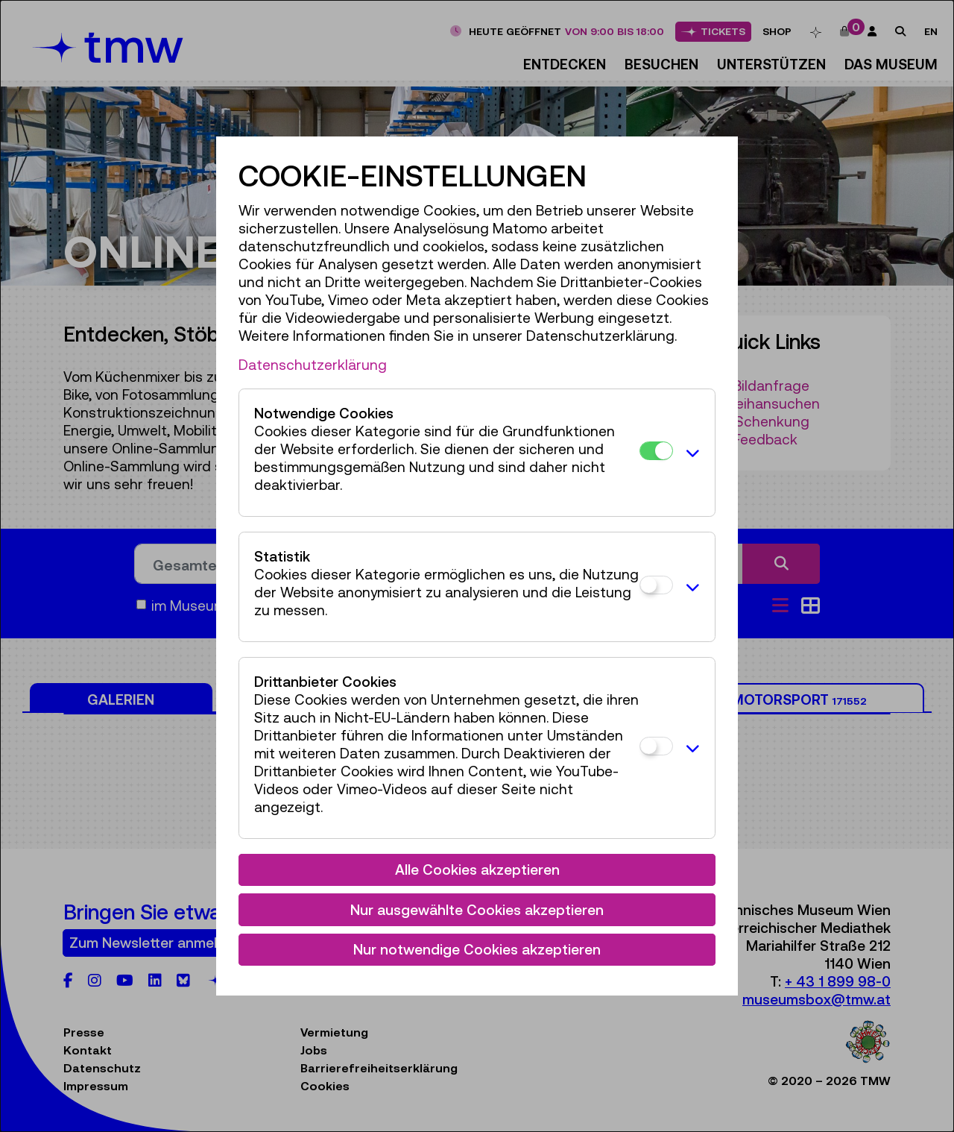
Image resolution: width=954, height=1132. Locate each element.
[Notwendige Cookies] (656, 450)
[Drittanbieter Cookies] (656, 746)
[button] (690, 453)
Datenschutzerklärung (312, 364)
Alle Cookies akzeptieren (477, 869)
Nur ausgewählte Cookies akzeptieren (477, 910)
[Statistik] (656, 585)
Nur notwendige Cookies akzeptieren (477, 949)
